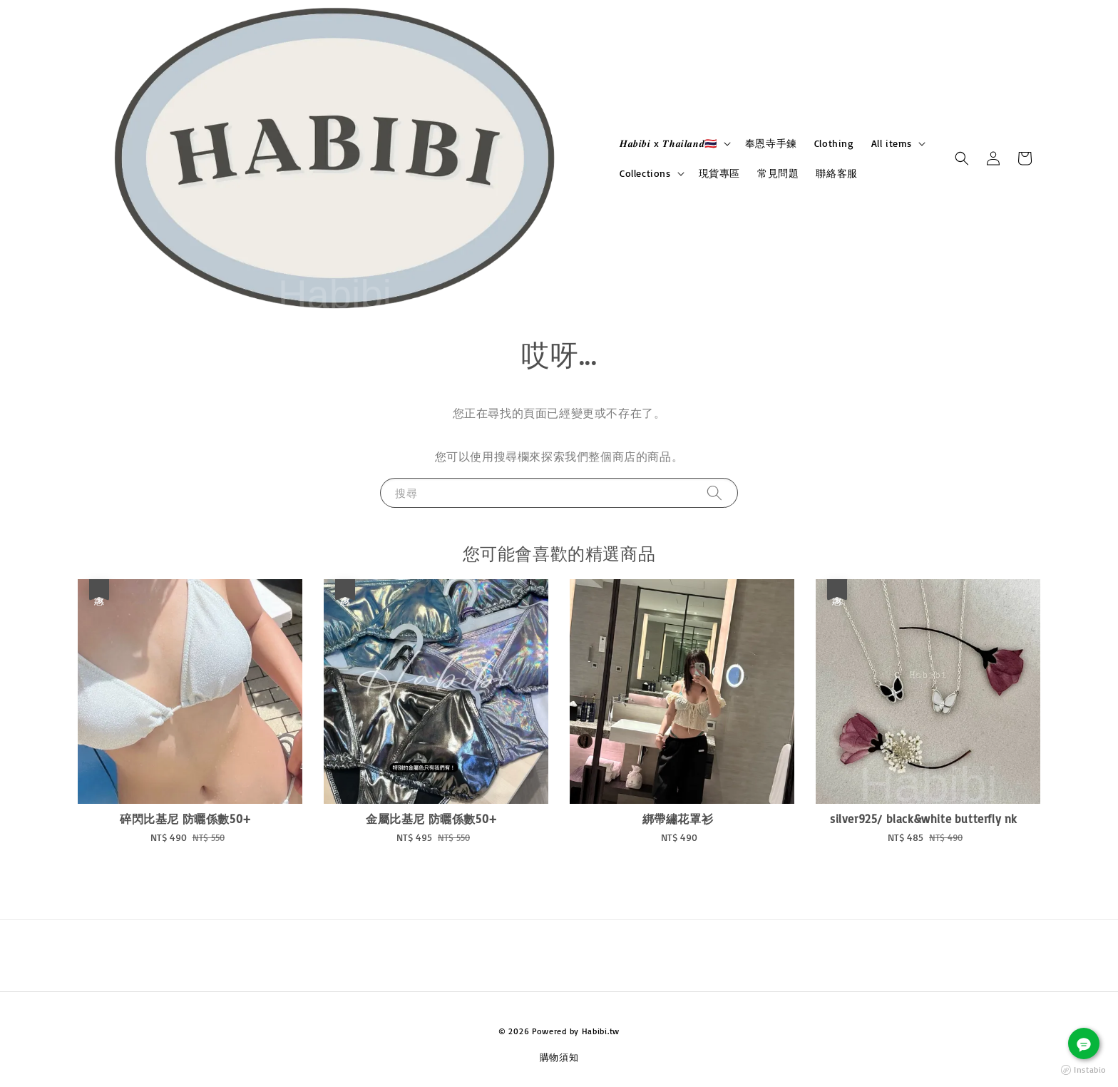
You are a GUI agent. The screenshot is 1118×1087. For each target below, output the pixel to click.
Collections (645, 173)
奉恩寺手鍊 (771, 143)
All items (891, 143)
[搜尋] (714, 492)
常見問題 (778, 173)
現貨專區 (719, 173)
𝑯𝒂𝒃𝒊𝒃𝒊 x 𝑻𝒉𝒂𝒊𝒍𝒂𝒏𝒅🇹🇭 (668, 143)
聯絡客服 (836, 173)
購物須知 (559, 1057)
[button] (962, 158)
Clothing (834, 143)
